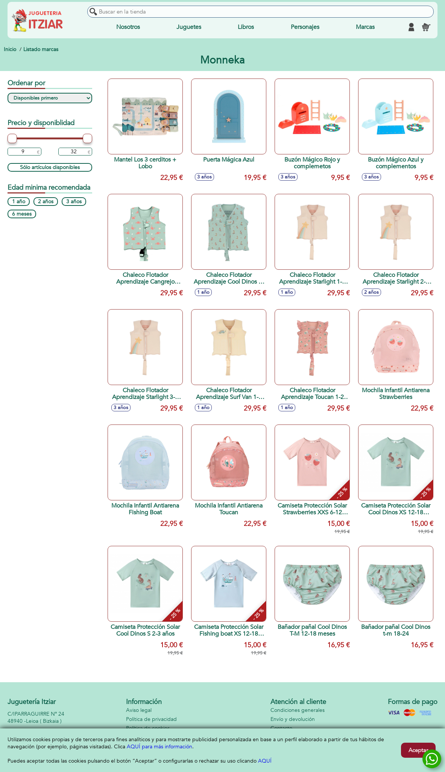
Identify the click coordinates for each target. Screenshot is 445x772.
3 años (74, 201)
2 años (45, 201)
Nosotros (128, 27)
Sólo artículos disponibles (50, 167)
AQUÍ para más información (159, 746)
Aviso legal (139, 710)
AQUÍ (265, 760)
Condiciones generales (297, 710)
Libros (246, 27)
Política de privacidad (151, 719)
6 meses (22, 214)
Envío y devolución (292, 719)
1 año (18, 201)
